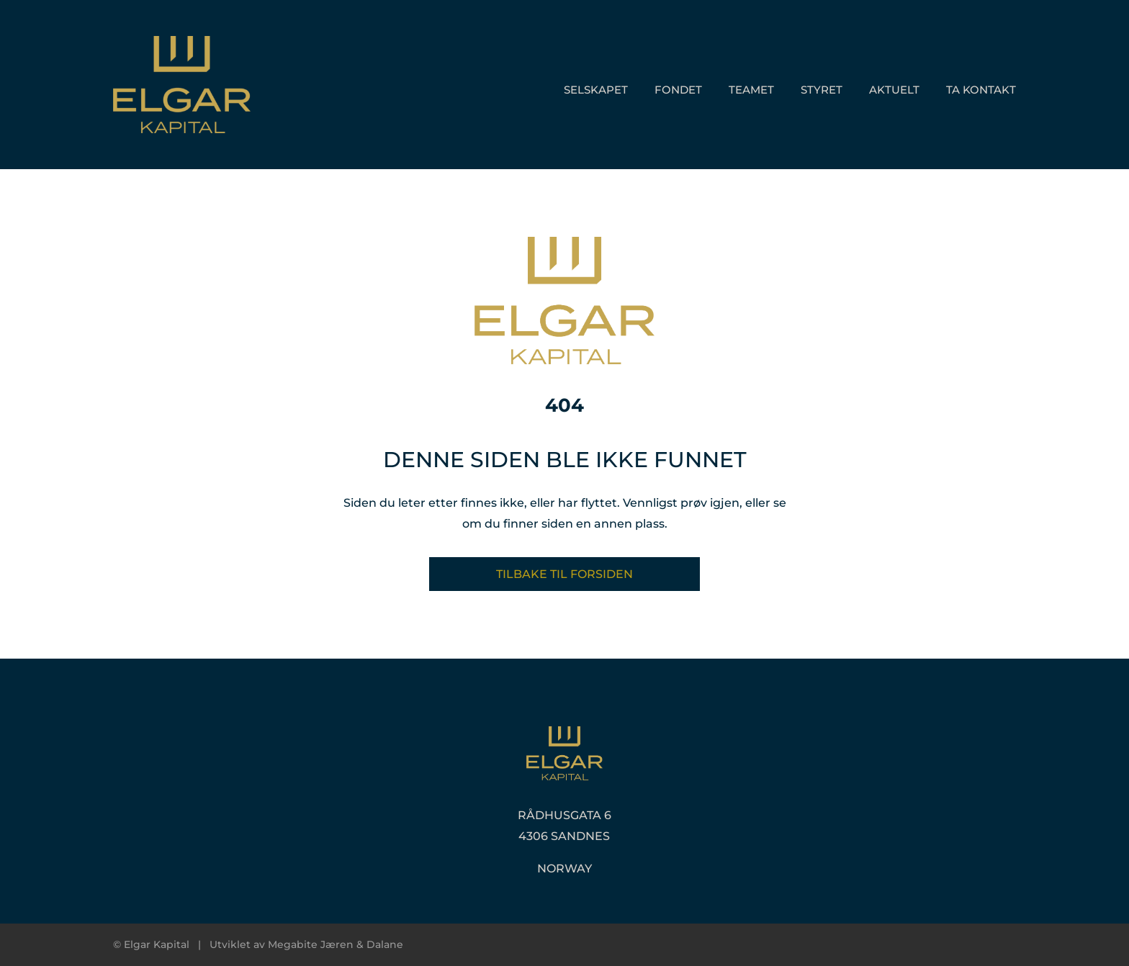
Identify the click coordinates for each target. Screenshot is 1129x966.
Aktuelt (894, 89)
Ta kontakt (981, 89)
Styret (821, 89)
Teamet (751, 89)
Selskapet (596, 89)
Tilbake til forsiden (564, 574)
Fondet (678, 89)
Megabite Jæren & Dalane (335, 944)
